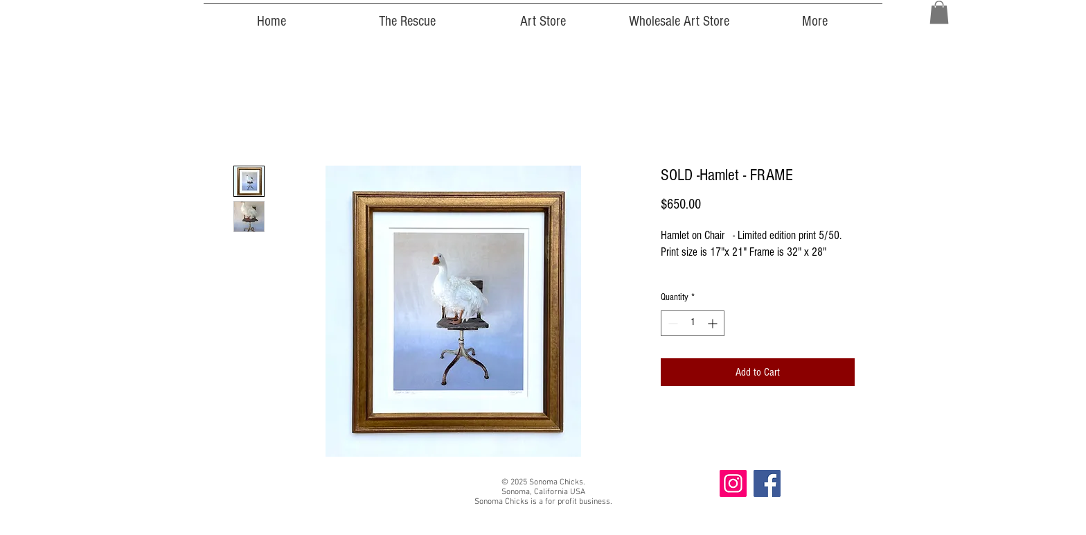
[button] (939, 12)
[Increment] (713, 323)
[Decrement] (671, 323)
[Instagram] (733, 483)
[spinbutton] (692, 323)
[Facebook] (767, 483)
